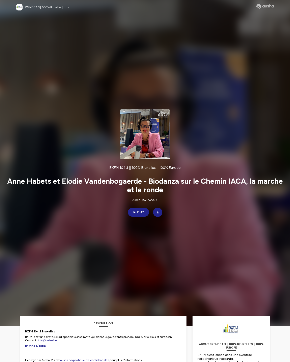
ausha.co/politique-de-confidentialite (84, 360)
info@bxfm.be (47, 340)
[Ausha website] (265, 6)
